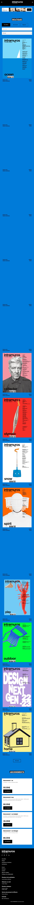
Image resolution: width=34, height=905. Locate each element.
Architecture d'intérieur (6, 862)
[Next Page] (17, 760)
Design (3, 860)
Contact (3, 870)
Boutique (17, 19)
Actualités (4, 858)
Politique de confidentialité (7, 874)
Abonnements (17, 772)
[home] (17, 2)
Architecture (4, 864)
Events (3, 867)
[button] (1, 2)
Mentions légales (5, 872)
